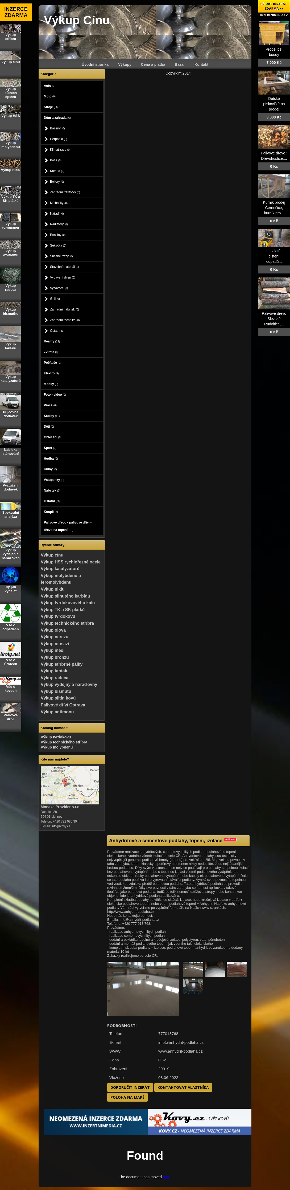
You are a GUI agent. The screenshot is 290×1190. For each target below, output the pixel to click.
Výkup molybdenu (57, 747)
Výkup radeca (54, 678)
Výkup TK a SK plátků (63, 609)
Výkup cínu (52, 555)
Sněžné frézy (61, 256)
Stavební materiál (64, 267)
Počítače (52, 363)
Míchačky (59, 203)
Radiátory (59, 224)
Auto (49, 86)
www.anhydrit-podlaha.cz (180, 1051)
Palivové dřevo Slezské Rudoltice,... (274, 318)
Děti (49, 426)
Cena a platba (153, 64)
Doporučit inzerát (130, 1087)
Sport (50, 448)
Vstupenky (54, 480)
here (166, 1177)
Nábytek (52, 490)
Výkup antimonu (57, 712)
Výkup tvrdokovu (58, 616)
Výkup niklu (53, 589)
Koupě (51, 512)
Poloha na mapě (127, 1097)
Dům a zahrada (57, 118)
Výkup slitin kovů (58, 698)
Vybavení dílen (62, 277)
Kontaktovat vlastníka (183, 1087)
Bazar (180, 64)
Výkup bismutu (56, 691)
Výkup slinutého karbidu (65, 596)
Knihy (50, 469)
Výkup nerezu (54, 637)
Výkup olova (53, 630)
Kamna (57, 171)
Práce (50, 405)
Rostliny (57, 235)
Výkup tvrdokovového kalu (68, 602)
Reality (52, 341)
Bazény (57, 128)
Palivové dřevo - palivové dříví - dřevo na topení (68, 526)
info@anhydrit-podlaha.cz (181, 1042)
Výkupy (124, 64)
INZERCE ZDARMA (16, 12)
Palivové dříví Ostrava (63, 705)
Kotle (55, 160)
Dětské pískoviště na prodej (274, 103)
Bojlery (57, 181)
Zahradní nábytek (64, 309)
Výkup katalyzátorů (60, 568)
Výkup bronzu (55, 657)
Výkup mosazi (55, 643)
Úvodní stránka (95, 64)
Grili (55, 299)
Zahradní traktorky (65, 192)
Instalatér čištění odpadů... (274, 256)
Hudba (51, 458)
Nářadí (57, 213)
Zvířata (51, 352)
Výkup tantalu (55, 671)
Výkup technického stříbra (67, 623)
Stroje (51, 107)
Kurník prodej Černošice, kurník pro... (274, 207)
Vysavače (59, 288)
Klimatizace (60, 150)
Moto (50, 96)
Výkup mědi (53, 650)
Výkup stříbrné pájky (61, 664)
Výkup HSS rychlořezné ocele (71, 562)
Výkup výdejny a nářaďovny (69, 684)
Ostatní (57, 331)
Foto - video (55, 394)
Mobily (51, 384)
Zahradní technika (65, 320)
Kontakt (201, 64)
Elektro (51, 373)
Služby (52, 416)
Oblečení (52, 437)
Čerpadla (58, 139)
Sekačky (58, 245)
